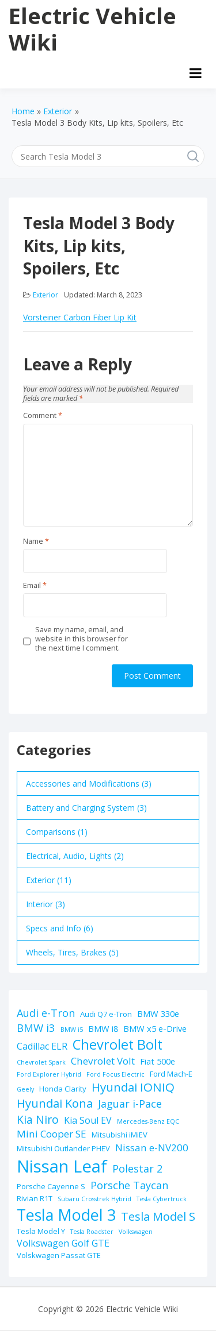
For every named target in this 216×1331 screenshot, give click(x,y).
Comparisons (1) (57, 831)
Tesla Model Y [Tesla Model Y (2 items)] (41, 1231)
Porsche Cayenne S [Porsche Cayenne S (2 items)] (51, 1186)
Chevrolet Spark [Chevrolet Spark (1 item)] (41, 1062)
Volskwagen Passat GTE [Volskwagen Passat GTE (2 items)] (59, 1255)
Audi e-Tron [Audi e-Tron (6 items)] (46, 1013)
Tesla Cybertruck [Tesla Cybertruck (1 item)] (162, 1199)
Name (36, 541)
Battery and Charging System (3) (86, 807)
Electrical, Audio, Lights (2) (75, 855)
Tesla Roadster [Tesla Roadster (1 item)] (91, 1232)
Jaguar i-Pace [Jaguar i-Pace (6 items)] (130, 1104)
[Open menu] (195, 73)
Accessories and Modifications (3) (88, 783)
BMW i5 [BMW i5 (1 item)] (71, 1030)
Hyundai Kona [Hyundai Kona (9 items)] (55, 1103)
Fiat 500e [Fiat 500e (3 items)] (157, 1061)
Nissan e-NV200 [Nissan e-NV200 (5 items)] (151, 1147)
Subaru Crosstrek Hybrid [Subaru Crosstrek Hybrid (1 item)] (94, 1199)
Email (35, 585)
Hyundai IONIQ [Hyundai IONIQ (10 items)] (133, 1087)
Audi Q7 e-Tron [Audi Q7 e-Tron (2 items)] (106, 1014)
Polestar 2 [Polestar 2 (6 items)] (137, 1168)
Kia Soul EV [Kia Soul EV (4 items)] (88, 1120)
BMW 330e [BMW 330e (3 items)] (158, 1013)
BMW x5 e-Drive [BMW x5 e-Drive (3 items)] (155, 1028)
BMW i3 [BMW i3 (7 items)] (36, 1027)
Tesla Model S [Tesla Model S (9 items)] (158, 1216)
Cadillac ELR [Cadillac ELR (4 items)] (42, 1046)
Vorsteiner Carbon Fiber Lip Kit (80, 317)
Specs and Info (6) (59, 928)
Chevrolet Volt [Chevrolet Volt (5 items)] (103, 1060)
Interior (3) (45, 904)
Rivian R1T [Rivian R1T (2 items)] (34, 1198)
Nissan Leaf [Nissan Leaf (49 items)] (62, 1166)
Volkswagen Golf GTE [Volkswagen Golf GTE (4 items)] (63, 1243)
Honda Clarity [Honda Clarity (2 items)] (62, 1089)
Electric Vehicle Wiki (92, 29)
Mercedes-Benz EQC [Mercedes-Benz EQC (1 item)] (148, 1121)
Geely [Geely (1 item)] (25, 1089)
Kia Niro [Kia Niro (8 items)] (38, 1119)
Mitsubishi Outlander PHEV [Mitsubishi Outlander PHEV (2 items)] (63, 1148)
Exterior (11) (48, 880)
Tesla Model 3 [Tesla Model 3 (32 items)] (66, 1214)
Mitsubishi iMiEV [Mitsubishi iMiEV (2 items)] (119, 1134)
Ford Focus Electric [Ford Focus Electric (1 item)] (115, 1074)
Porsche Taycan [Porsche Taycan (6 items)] (129, 1185)
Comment (42, 415)
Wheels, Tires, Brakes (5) (72, 952)
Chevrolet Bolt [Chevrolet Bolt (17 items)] (117, 1044)
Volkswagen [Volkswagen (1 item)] (136, 1232)
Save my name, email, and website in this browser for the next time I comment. (81, 639)
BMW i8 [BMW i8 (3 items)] (103, 1028)
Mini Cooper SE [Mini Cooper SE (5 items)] (51, 1133)
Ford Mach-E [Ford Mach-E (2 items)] (171, 1074)
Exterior (45, 295)
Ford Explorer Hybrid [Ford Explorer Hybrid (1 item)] (49, 1074)
